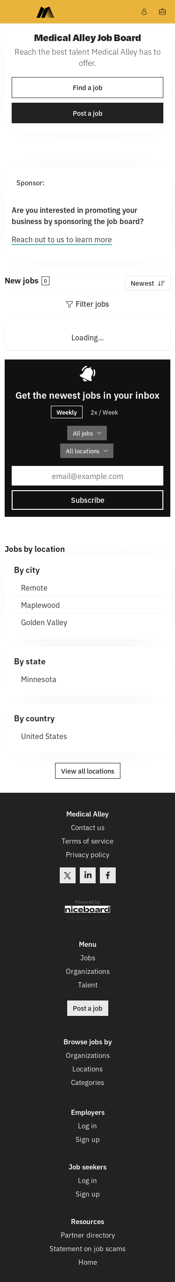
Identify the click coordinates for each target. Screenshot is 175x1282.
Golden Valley (44, 622)
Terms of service (87, 841)
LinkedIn (88, 875)
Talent (88, 984)
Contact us (88, 827)
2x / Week (104, 412)
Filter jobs (92, 303)
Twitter (68, 875)
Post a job (88, 113)
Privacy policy (87, 854)
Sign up (88, 1138)
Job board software (87, 918)
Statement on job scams (87, 1248)
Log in (87, 1125)
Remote (34, 587)
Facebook (108, 875)
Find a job (88, 87)
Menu (13, 12)
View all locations (87, 770)
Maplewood (40, 604)
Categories (87, 1081)
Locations (87, 1068)
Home (87, 1261)
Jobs (87, 957)
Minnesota (38, 679)
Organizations (88, 970)
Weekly (66, 412)
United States (44, 736)
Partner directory (88, 1234)
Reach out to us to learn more (62, 239)
